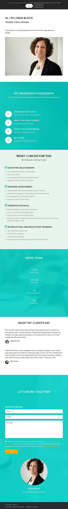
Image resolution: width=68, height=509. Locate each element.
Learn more (38, 6)
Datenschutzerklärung (50, 446)
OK (29, 6)
